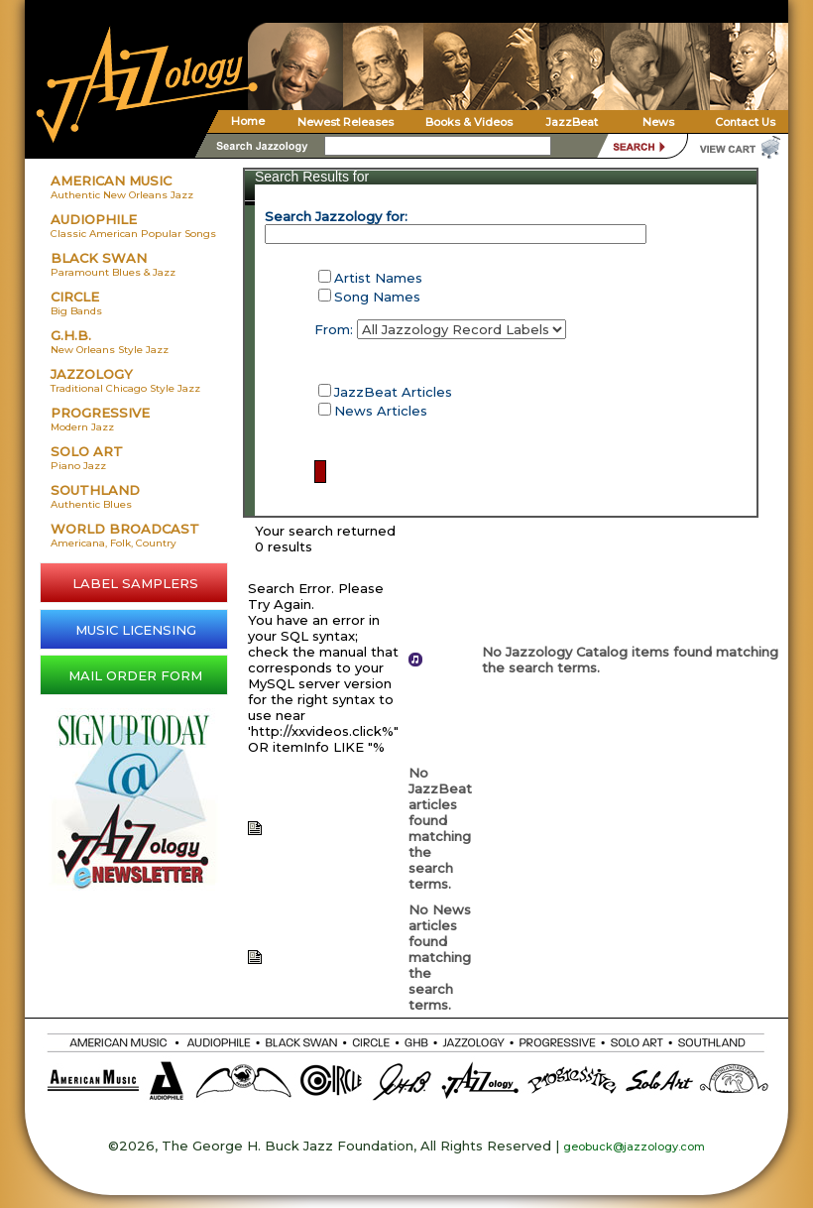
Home (248, 121)
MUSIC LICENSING (135, 630)
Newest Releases (345, 122)
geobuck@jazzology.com (634, 1146)
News (658, 122)
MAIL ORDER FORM (135, 675)
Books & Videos (469, 122)
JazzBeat (571, 122)
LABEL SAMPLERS (135, 583)
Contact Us (745, 122)
